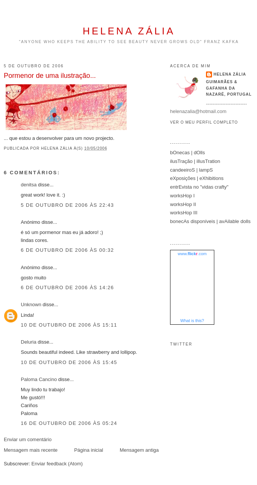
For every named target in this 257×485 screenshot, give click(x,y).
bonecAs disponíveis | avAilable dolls (210, 221)
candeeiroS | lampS (191, 170)
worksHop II (183, 204)
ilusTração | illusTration (195, 161)
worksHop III (183, 212)
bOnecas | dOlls (187, 152)
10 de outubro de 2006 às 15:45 (69, 362)
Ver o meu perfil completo (204, 122)
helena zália (129, 31)
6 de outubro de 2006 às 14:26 (67, 287)
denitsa (29, 184)
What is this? (192, 320)
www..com (192, 253)
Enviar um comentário (27, 439)
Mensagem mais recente (30, 450)
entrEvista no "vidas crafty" (199, 187)
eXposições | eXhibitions (196, 178)
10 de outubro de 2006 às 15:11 (69, 325)
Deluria (28, 342)
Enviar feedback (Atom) (57, 463)
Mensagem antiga (139, 450)
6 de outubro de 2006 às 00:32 (67, 250)
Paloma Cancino (39, 379)
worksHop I (182, 195)
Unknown (31, 304)
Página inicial (88, 450)
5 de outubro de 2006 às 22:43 (67, 205)
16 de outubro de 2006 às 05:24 (69, 423)
